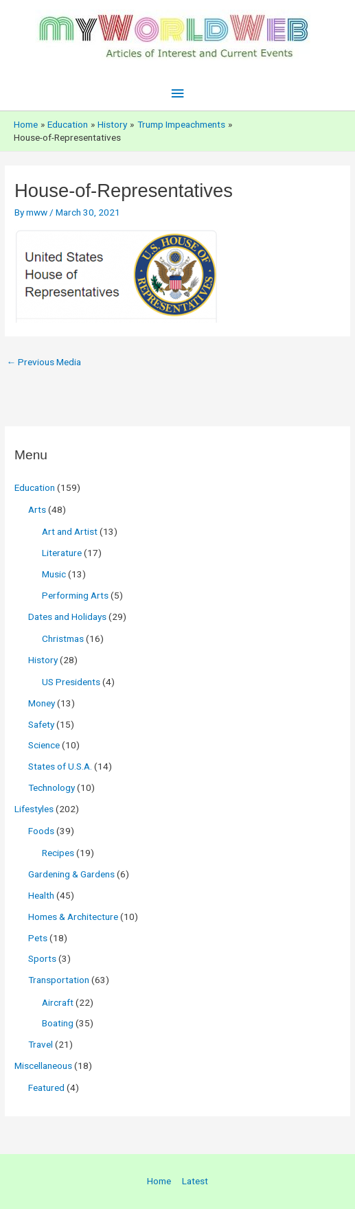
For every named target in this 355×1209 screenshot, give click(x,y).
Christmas (63, 638)
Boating (57, 1022)
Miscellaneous (43, 1065)
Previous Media (43, 361)
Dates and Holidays (67, 616)
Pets (37, 937)
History (43, 659)
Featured (46, 1087)
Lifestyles (34, 808)
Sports (42, 958)
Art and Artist (70, 531)
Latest (195, 1180)
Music (54, 573)
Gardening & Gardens (71, 873)
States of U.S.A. (60, 766)
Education (34, 487)
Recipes (58, 852)
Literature (62, 552)
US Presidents (71, 681)
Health (41, 895)
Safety (41, 724)
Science (44, 744)
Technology (51, 787)
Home (159, 1180)
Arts (37, 509)
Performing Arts (75, 595)
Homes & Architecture (73, 916)
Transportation (58, 979)
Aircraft (57, 1002)
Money (41, 703)
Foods (41, 830)
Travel (40, 1044)
